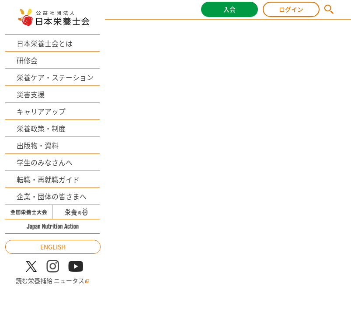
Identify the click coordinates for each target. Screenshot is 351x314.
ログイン (291, 9)
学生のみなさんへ (45, 162)
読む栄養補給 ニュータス (53, 280)
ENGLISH (53, 246)
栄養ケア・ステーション (55, 77)
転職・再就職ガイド (48, 179)
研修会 (27, 60)
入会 (229, 9)
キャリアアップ (41, 111)
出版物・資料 (38, 145)
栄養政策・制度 (41, 128)
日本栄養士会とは (45, 43)
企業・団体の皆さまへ (52, 196)
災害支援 (31, 94)
